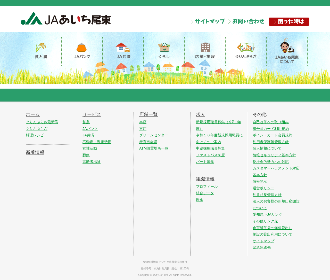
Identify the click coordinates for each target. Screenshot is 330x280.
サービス (91, 114)
